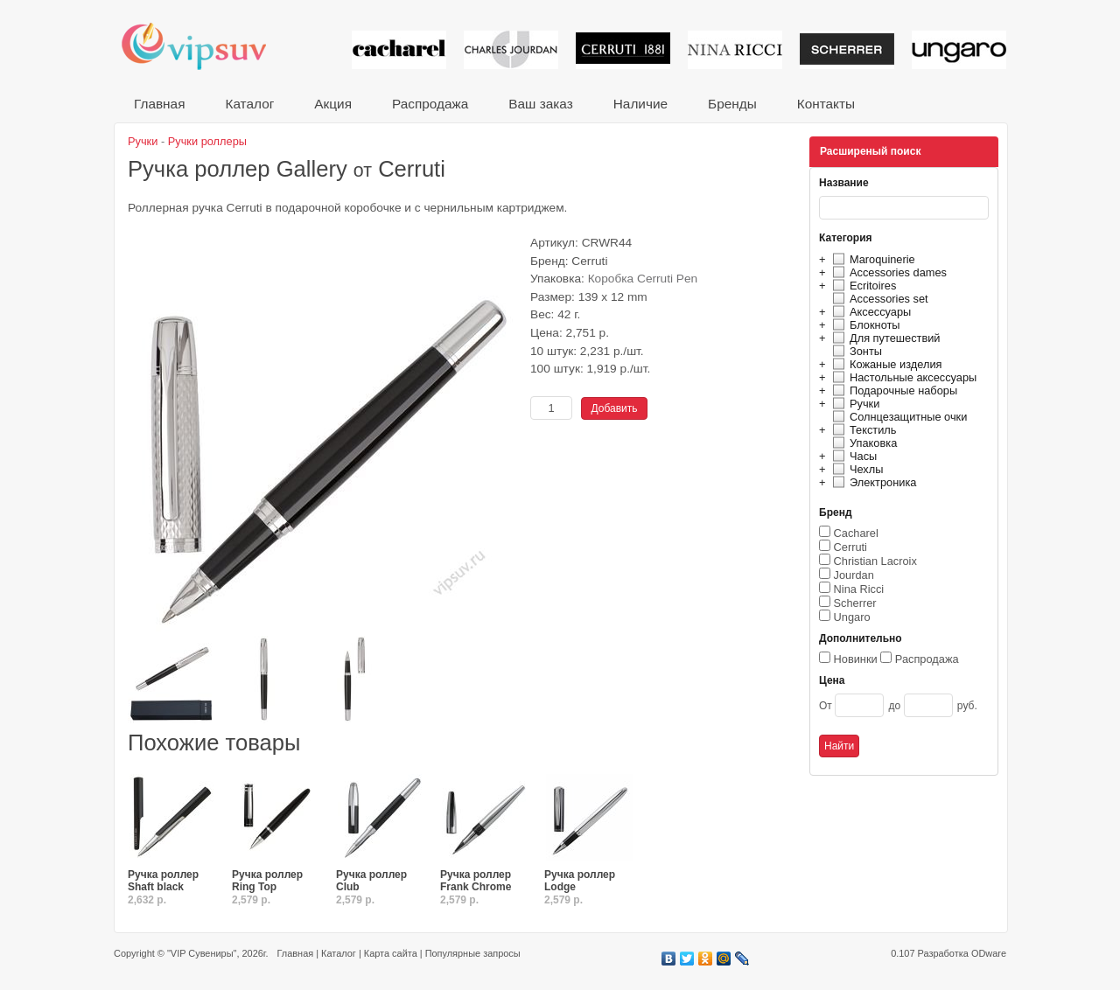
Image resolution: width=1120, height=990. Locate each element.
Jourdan (854, 575)
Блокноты (864, 324)
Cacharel (856, 533)
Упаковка (862, 443)
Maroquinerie (871, 259)
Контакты (826, 103)
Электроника (872, 482)
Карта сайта (390, 953)
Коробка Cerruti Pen (643, 278)
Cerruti (850, 547)
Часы (852, 456)
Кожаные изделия (885, 364)
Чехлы (855, 469)
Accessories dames (887, 272)
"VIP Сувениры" (201, 953)
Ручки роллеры (207, 141)
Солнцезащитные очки (897, 416)
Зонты (855, 351)
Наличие (640, 103)
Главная (159, 103)
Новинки (856, 659)
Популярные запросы (473, 953)
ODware (988, 953)
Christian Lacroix (875, 561)
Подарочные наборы (892, 390)
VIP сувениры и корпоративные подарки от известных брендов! (205, 46)
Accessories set (878, 298)
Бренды (732, 103)
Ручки (853, 403)
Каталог (249, 103)
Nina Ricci (859, 589)
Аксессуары (869, 311)
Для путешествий (884, 338)
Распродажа (430, 103)
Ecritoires (862, 285)
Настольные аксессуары (902, 377)
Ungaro (852, 617)
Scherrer (855, 603)
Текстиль (862, 429)
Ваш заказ (540, 103)
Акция (333, 103)
